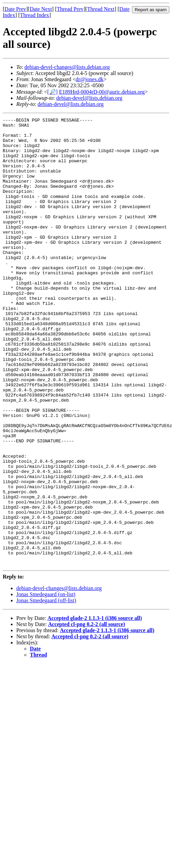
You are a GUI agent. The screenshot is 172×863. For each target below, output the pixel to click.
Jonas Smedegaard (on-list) (45, 684)
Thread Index (34, 15)
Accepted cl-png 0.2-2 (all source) (86, 714)
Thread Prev (70, 9)
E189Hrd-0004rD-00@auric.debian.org (102, 92)
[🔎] (52, 92)
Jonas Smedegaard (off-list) (46, 690)
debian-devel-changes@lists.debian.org (67, 67)
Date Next (41, 9)
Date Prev (15, 9)
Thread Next (100, 9)
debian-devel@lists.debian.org (89, 98)
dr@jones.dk (89, 79)
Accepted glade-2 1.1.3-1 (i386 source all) (94, 708)
